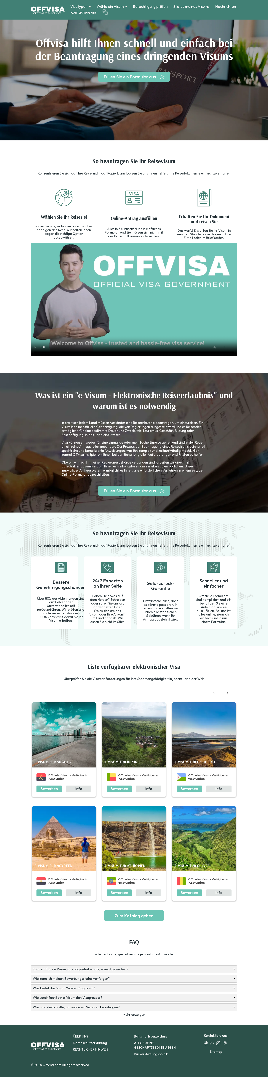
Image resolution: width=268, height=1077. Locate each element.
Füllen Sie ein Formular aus (130, 77)
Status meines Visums (191, 6)
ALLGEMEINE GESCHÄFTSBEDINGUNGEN (155, 1045)
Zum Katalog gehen (134, 916)
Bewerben (49, 788)
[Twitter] (213, 1043)
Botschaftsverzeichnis (150, 1036)
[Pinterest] (206, 1043)
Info (78, 788)
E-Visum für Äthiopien (125, 866)
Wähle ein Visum (110, 6)
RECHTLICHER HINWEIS (90, 1049)
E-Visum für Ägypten (53, 866)
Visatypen (78, 6)
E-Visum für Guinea (192, 866)
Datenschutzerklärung (90, 1043)
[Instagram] (219, 1043)
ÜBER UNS (80, 1036)
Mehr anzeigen (134, 1014)
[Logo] (48, 10)
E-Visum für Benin (121, 762)
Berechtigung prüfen (150, 6)
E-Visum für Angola (52, 762)
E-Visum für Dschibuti (195, 762)
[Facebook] (225, 1043)
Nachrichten (225, 6)
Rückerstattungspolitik (151, 1054)
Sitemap (216, 1051)
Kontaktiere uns (83, 12)
